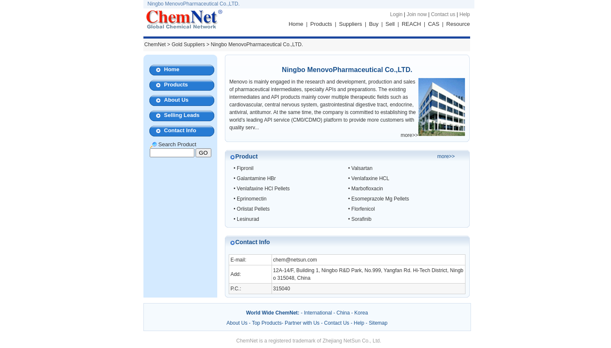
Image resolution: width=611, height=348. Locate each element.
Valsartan (362, 168)
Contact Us (336, 323)
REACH (411, 24)
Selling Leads (182, 115)
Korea (361, 313)
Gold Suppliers (188, 44)
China (343, 313)
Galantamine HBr (256, 178)
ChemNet (155, 44)
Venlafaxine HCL (370, 178)
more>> (409, 135)
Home (296, 24)
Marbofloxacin (367, 189)
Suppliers (350, 24)
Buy (373, 24)
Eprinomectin (251, 199)
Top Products (267, 323)
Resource (458, 24)
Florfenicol (363, 209)
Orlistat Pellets (253, 209)
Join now (416, 14)
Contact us (443, 14)
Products (321, 24)
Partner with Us (303, 323)
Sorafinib (361, 219)
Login (396, 14)
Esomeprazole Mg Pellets (380, 199)
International (318, 313)
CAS (434, 24)
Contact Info (180, 130)
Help (465, 14)
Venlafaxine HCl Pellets (263, 189)
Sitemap (378, 323)
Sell (390, 24)
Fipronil (245, 168)
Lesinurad (248, 219)
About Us (176, 100)
